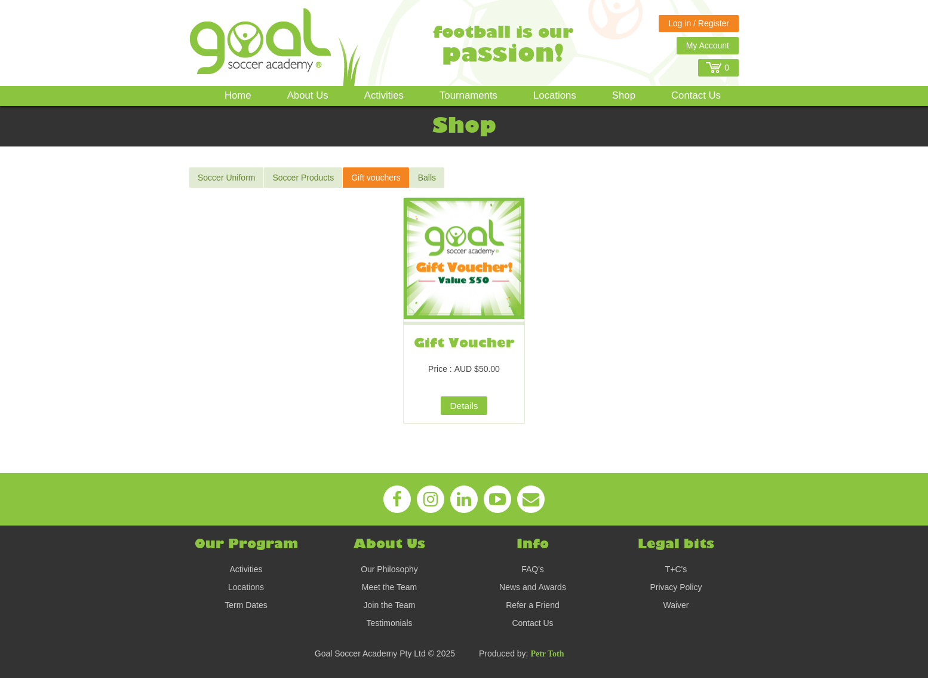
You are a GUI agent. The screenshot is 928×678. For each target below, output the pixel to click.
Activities (384, 95)
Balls (427, 177)
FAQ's (532, 569)
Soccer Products (303, 177)
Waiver (676, 605)
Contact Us (696, 95)
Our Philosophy (389, 569)
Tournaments (468, 95)
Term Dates (246, 605)
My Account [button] (707, 45)
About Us (307, 95)
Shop (623, 95)
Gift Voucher (464, 343)
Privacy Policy (676, 587)
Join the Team (390, 605)
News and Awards (532, 587)
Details (464, 406)
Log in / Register (698, 23)
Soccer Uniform (226, 177)
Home (238, 95)
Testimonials (389, 623)
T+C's (676, 569)
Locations (554, 95)
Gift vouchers (375, 177)
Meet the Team (389, 587)
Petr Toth (547, 653)
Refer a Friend (532, 605)
